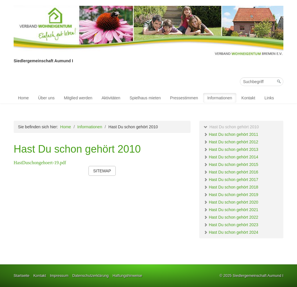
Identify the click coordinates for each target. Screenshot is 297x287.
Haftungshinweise (127, 275)
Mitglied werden (78, 98)
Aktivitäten (111, 98)
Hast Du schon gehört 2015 (231, 164)
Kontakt (248, 98)
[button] (101, 171)
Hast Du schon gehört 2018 (231, 187)
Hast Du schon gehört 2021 (231, 209)
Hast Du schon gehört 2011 (231, 134)
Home (23, 98)
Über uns (46, 98)
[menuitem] (24, 97)
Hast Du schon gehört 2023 (231, 224)
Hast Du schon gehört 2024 (231, 232)
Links (269, 98)
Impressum (59, 275)
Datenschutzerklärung (90, 275)
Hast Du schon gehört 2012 (231, 142)
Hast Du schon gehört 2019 (231, 194)
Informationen (219, 98)
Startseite (21, 275)
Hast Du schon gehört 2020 (231, 202)
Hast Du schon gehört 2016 (231, 172)
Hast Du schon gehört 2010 (231, 127)
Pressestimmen (184, 98)
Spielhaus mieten (145, 98)
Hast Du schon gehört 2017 (231, 179)
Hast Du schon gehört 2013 (231, 149)
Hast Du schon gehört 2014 (231, 157)
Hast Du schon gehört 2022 (231, 217)
